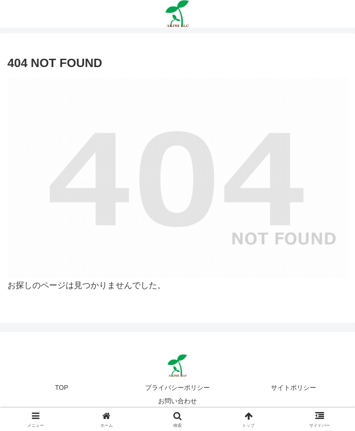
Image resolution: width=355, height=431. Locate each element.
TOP (61, 387)
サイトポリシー (293, 387)
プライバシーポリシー (177, 387)
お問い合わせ (177, 401)
